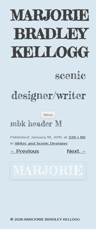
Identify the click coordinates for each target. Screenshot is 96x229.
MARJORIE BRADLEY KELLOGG (49, 33)
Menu (48, 115)
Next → (76, 151)
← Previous (24, 151)
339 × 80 (77, 137)
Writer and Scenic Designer (41, 143)
